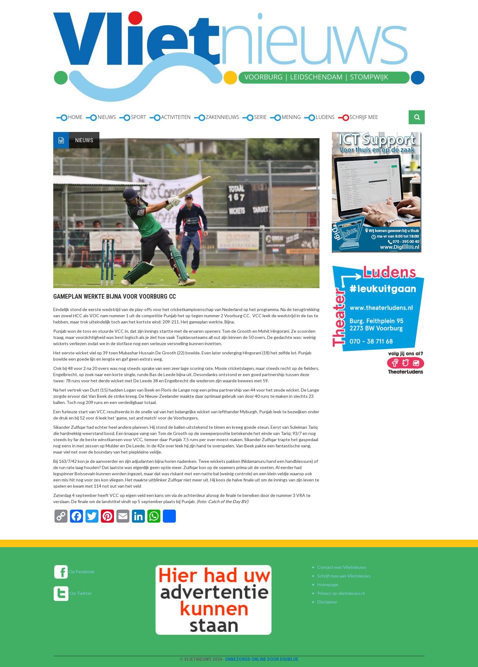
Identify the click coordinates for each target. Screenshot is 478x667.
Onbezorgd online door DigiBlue (261, 659)
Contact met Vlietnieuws (341, 567)
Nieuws (84, 140)
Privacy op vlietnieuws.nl (341, 593)
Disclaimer (327, 601)
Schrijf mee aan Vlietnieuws (344, 575)
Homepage (327, 584)
